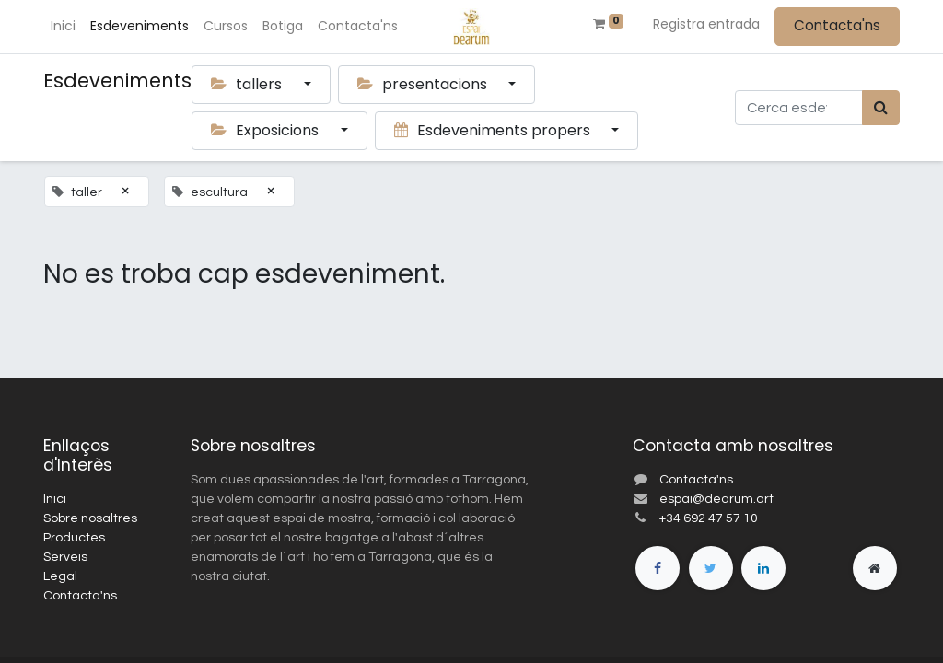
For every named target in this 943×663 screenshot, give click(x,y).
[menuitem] (63, 26)
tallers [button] (248, 84)
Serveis (65, 557)
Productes (74, 537)
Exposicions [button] (266, 130)
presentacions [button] (424, 84)
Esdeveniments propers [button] (494, 130)
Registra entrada (706, 24)
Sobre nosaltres (90, 518)
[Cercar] (881, 107)
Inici (54, 499)
